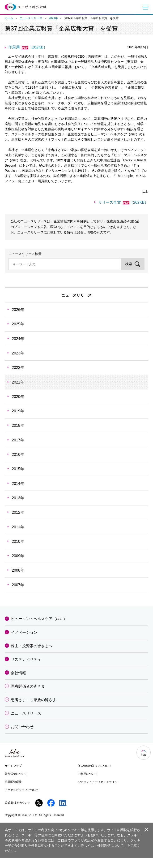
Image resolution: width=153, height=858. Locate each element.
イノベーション (24, 632)
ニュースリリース (31, 18)
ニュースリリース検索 (25, 254)
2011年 (18, 527)
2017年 (18, 440)
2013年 (18, 498)
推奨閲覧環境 (13, 782)
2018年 (18, 425)
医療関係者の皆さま (28, 686)
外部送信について (16, 774)
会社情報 (18, 673)
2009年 (18, 556)
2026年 (18, 310)
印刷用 (27, 47)
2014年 (18, 484)
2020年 (18, 397)
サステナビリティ (26, 659)
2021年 (53, 18)
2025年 (18, 324)
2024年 (18, 339)
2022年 (18, 368)
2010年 (18, 541)
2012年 (18, 512)
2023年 (18, 353)
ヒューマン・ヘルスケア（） (39, 619)
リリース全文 (123, 202)
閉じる (146, 829)
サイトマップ (13, 765)
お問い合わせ (22, 727)
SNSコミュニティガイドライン (98, 782)
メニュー (144, 7)
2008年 (18, 570)
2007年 (18, 585)
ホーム (9, 18)
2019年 (18, 411)
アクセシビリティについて (22, 790)
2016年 (18, 455)
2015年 (18, 469)
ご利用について (88, 774)
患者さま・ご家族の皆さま (33, 700)
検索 (128, 264)
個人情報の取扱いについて (95, 765)
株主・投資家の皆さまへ (31, 646)
